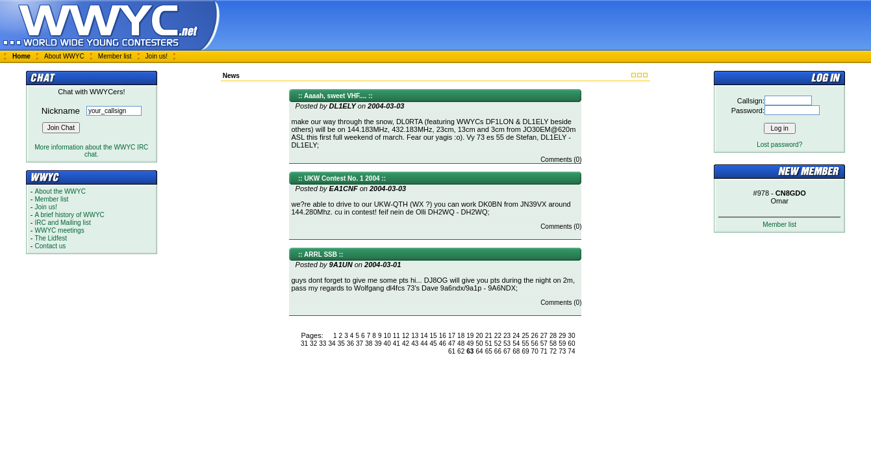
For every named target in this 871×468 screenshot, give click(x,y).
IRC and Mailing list (63, 222)
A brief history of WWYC (70, 214)
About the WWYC (60, 191)
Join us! (156, 56)
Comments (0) (560, 159)
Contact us (50, 246)
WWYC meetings (59, 230)
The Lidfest (51, 238)
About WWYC (64, 56)
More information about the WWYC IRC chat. (91, 151)
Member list (115, 56)
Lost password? (779, 144)
